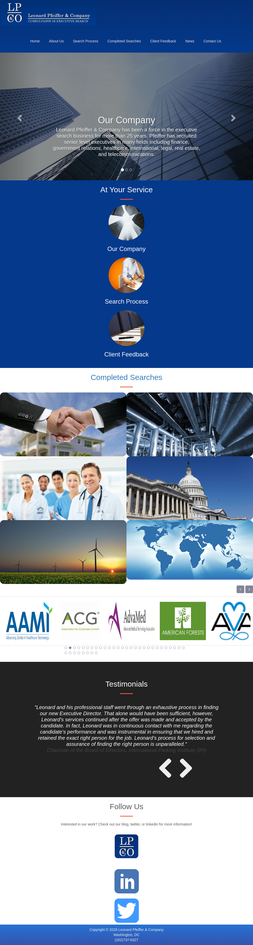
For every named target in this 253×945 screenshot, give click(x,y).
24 (166, 648)
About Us (56, 41)
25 (170, 648)
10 (105, 648)
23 (161, 648)
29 (66, 653)
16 (131, 648)
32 (79, 653)
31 (74, 653)
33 (83, 653)
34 (87, 653)
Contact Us (212, 41)
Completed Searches (124, 41)
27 (179, 648)
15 (126, 648)
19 (144, 648)
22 (157, 648)
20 (148, 648)
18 (140, 648)
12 (113, 648)
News (189, 41)
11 (109, 648)
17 (135, 648)
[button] (19, 116)
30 (70, 653)
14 (122, 648)
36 (96, 653)
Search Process (85, 41)
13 (118, 648)
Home (35, 41)
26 (174, 648)
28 (183, 648)
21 (153, 648)
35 (92, 653)
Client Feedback (163, 41)
